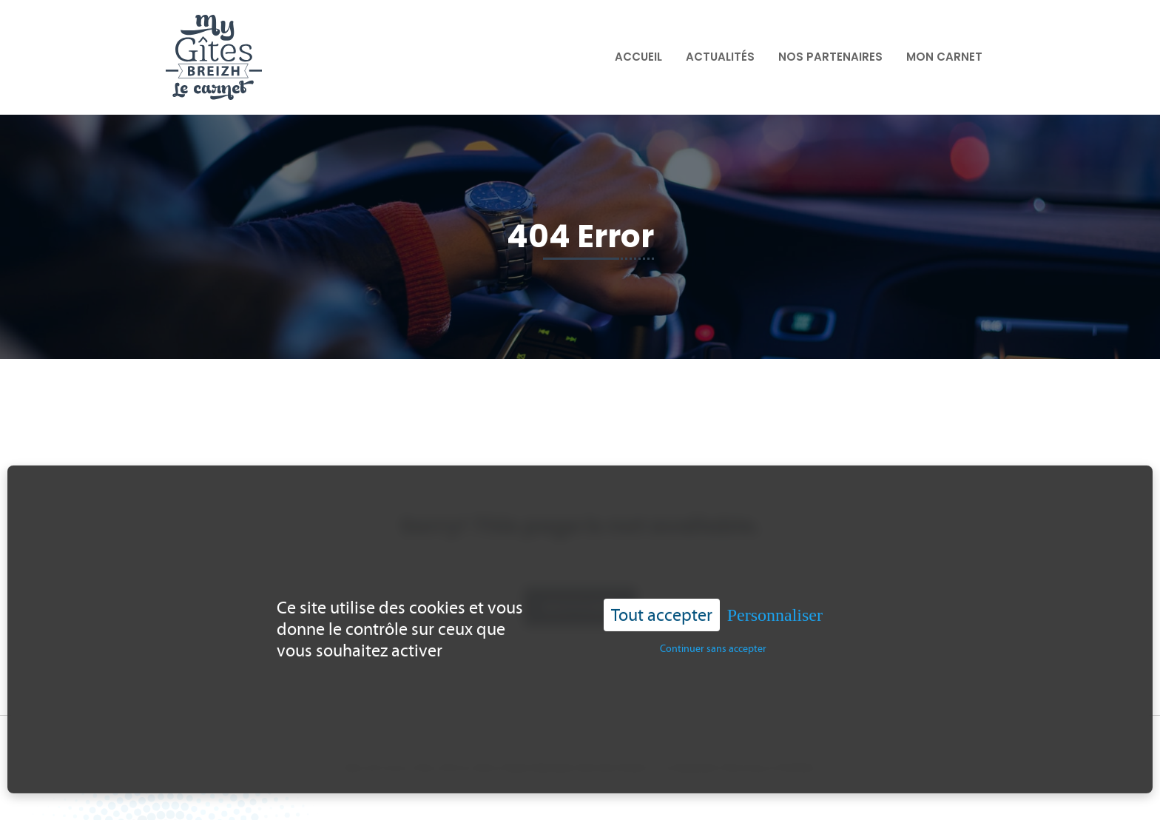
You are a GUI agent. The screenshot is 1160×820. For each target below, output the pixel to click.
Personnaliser (775, 604)
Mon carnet (944, 56)
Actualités (720, 56)
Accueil (638, 56)
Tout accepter (661, 603)
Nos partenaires (830, 56)
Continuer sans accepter (713, 638)
